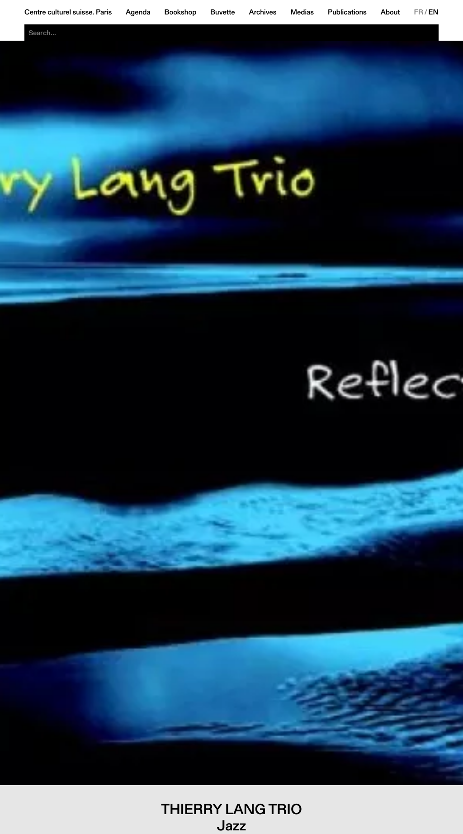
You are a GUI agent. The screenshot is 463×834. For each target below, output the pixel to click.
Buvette (222, 12)
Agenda (138, 12)
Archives (262, 12)
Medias (302, 12)
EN (434, 12)
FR (418, 12)
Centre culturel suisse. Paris (68, 12)
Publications (347, 12)
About (390, 12)
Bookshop (180, 12)
